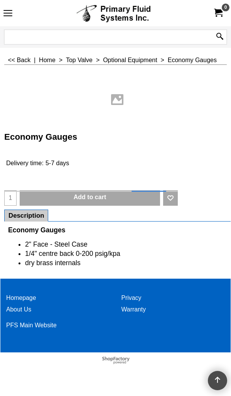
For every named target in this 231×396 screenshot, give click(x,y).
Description (26, 215)
